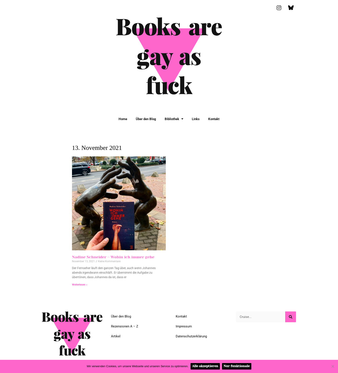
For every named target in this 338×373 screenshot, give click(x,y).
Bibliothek (174, 119)
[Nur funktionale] (332, 366)
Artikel (115, 336)
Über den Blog (146, 119)
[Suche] (290, 316)
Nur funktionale (237, 366)
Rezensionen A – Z (124, 326)
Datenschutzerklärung (191, 336)
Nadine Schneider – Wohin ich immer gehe (113, 257)
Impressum (184, 326)
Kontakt (213, 119)
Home (123, 119)
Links (196, 119)
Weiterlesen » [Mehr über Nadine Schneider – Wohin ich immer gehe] (79, 284)
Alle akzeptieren (205, 366)
